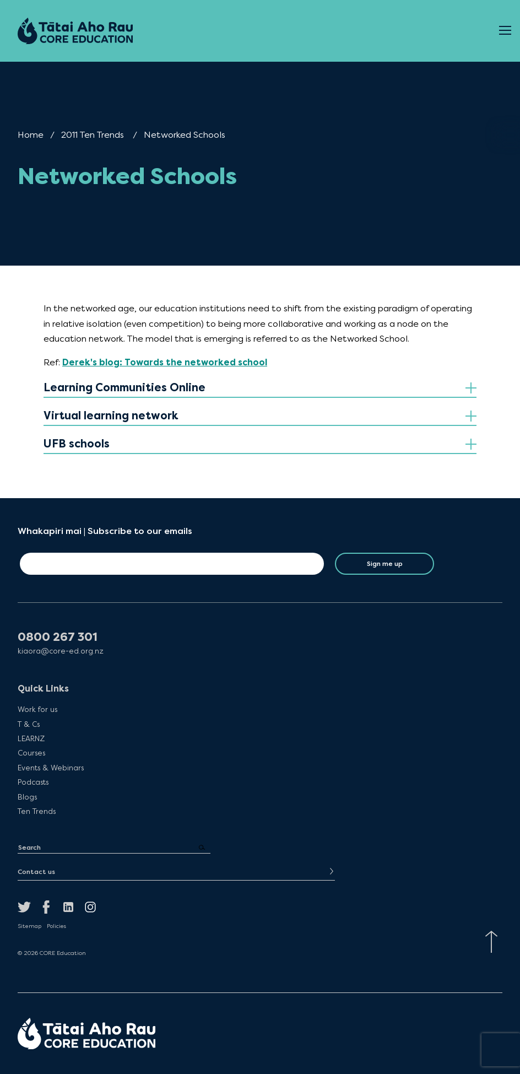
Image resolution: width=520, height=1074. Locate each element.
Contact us (36, 872)
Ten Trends (37, 811)
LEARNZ (31, 738)
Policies (56, 926)
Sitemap (29, 926)
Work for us (37, 709)
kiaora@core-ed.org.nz (61, 651)
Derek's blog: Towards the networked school (164, 362)
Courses (31, 753)
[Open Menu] (505, 31)
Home (31, 134)
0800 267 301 (58, 637)
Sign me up (385, 564)
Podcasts (33, 782)
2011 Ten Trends (92, 134)
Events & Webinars (51, 767)
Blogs (27, 797)
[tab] (260, 388)
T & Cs (29, 724)
